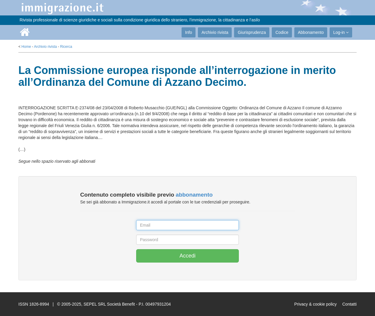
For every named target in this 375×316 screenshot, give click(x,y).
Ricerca (66, 47)
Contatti (349, 304)
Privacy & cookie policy (315, 304)
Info (188, 32)
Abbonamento (311, 32)
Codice (281, 32)
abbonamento (194, 195)
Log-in (341, 32)
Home (26, 47)
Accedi (187, 256)
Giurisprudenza (252, 32)
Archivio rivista (214, 32)
